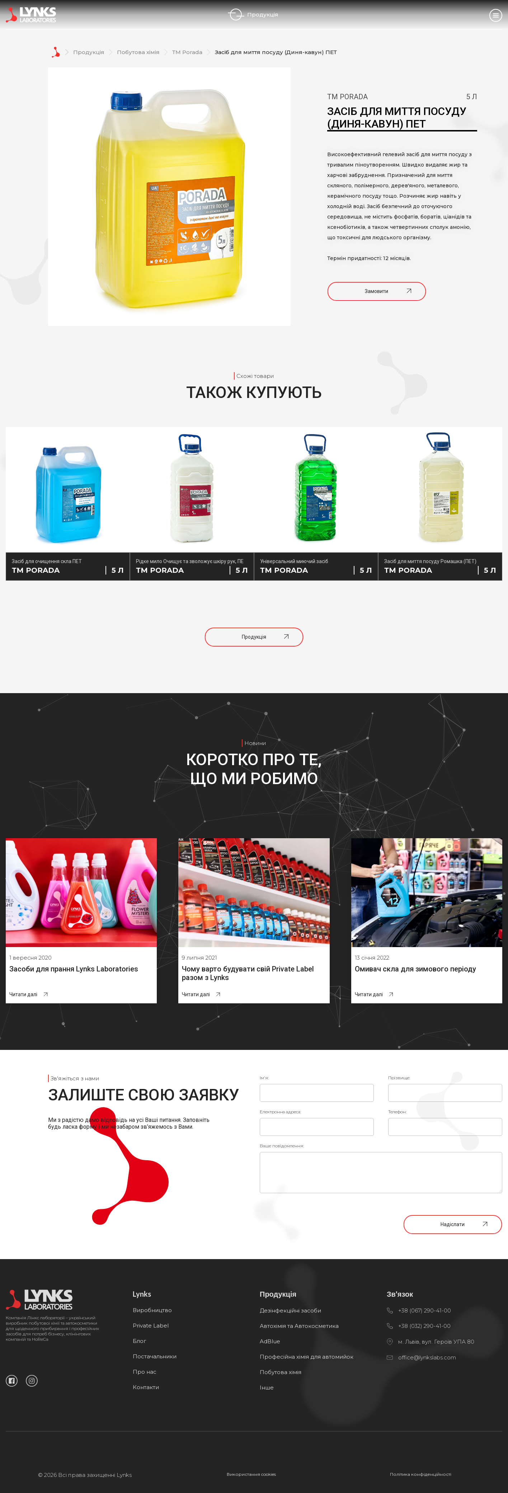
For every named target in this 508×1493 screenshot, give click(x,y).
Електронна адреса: (280, 1111)
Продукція (254, 14)
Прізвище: (399, 1077)
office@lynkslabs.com (427, 1386)
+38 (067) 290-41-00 (424, 1339)
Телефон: (397, 1111)
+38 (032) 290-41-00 (424, 1355)
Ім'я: (264, 1077)
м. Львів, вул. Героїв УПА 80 (436, 1371)
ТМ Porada (187, 52)
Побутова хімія (138, 52)
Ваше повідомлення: (282, 1145)
